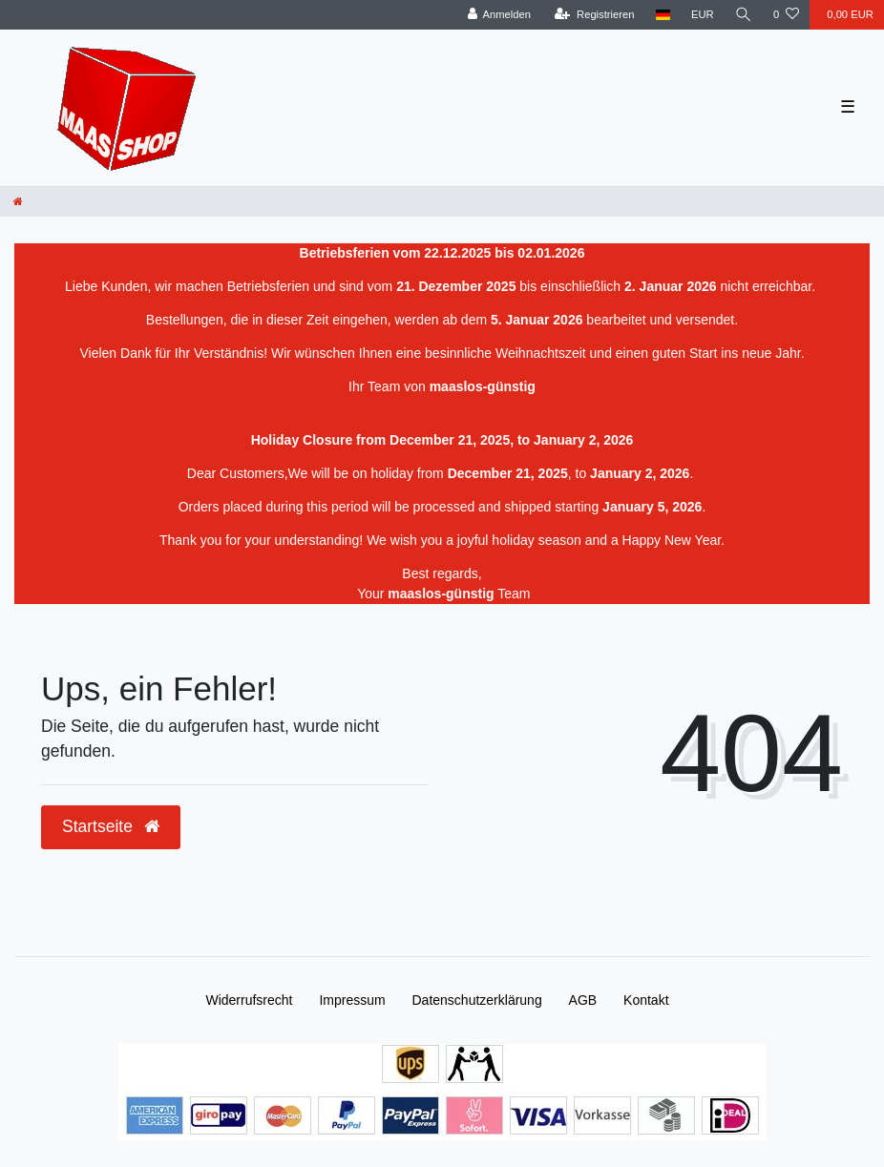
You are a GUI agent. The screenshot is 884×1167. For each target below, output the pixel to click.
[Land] (663, 15)
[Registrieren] (594, 15)
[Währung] (703, 15)
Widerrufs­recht (248, 1000)
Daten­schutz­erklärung (477, 1000)
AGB (583, 1000)
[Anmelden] (498, 15)
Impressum (352, 1000)
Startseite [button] (110, 826)
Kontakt (645, 1000)
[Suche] (744, 15)
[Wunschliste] (786, 15)
